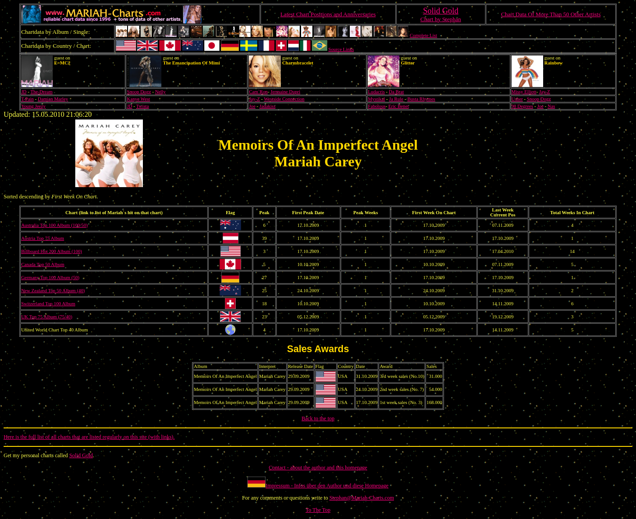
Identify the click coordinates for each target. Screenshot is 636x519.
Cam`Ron (258, 91)
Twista (142, 106)
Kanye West (138, 98)
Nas (551, 106)
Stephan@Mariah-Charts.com (361, 498)
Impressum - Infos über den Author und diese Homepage (327, 485)
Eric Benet (399, 106)
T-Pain (27, 98)
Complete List (423, 35)
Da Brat (396, 91)
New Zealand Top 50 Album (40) (53, 290)
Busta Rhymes (421, 98)
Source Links (341, 49)
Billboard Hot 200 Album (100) (51, 251)
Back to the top (318, 418)
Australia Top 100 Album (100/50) (54, 225)
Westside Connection (284, 98)
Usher (517, 98)
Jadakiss (268, 106)
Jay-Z (544, 91)
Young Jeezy (33, 106)
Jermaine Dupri (285, 91)
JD (24, 91)
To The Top (318, 510)
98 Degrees (522, 106)
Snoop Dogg (139, 91)
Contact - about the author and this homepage (318, 467)
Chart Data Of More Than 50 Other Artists (550, 14)
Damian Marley (53, 98)
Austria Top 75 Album (42, 238)
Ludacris (376, 91)
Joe (252, 106)
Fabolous (376, 106)
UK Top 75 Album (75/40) (46, 316)
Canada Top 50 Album (42, 264)
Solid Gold (81, 455)
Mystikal (376, 98)
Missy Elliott (524, 91)
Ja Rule (396, 98)
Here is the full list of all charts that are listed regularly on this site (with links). (89, 437)
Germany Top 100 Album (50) (50, 277)
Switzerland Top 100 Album (48, 303)
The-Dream (41, 91)
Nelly (160, 91)
